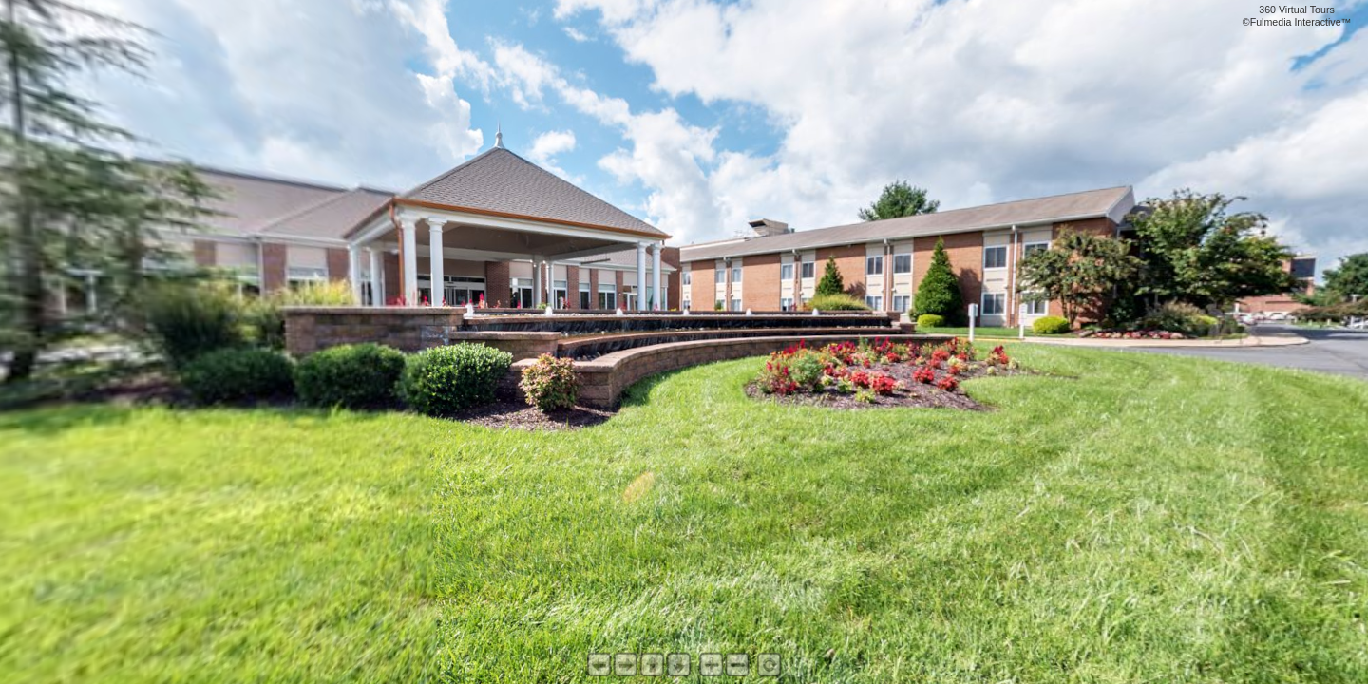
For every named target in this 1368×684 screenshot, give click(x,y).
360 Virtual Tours (1297, 9)
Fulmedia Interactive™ (1301, 22)
